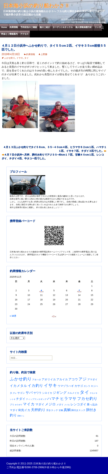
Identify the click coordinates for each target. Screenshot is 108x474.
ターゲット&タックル (63, 27)
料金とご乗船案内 (9, 34)
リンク (98, 27)
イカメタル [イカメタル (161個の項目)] (18, 385)
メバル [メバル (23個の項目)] (67, 405)
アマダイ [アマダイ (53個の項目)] (92, 379)
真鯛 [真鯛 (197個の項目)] (67, 410)
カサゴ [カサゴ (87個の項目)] (78, 385)
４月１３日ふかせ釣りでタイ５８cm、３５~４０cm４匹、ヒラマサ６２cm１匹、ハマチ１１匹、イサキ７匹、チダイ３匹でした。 (54, 149)
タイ (26, 58)
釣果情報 (14, 27)
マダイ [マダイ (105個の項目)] (39, 404)
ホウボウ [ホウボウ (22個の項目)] (18, 405)
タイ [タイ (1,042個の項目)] (84, 392)
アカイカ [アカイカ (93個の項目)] (62, 379)
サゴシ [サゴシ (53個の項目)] (21, 393)
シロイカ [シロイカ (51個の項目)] (47, 393)
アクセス (24, 34)
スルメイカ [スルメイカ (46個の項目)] (73, 393)
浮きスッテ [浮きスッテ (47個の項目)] (52, 410)
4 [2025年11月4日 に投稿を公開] (41, 290)
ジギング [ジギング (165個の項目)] (60, 392)
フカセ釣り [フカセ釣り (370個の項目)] (87, 398)
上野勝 (44, 54)
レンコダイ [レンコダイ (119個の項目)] (78, 404)
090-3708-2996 (35, 467)
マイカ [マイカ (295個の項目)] (29, 404)
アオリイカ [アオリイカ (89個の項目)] (49, 379)
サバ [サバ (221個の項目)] (29, 393)
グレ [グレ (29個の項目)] (15, 393)
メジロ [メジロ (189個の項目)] (50, 404)
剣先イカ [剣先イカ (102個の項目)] (24, 410)
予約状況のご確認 (28, 27)
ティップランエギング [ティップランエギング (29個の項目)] (36, 399)
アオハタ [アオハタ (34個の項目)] (36, 379)
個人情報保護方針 (83, 27)
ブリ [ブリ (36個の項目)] (12, 404)
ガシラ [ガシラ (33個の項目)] (87, 386)
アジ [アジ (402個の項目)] (83, 379)
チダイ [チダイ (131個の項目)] (20, 399)
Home (4, 27)
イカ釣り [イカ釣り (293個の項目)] (35, 386)
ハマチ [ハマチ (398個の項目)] (53, 398)
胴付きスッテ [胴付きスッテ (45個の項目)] (78, 410)
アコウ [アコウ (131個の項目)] (73, 379)
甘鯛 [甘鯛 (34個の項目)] (61, 410)
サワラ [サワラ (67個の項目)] (37, 392)
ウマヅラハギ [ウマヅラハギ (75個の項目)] (66, 385)
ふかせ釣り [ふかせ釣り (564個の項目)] (21, 379)
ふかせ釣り (9, 58)
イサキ (19, 58)
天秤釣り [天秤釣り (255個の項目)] (38, 410)
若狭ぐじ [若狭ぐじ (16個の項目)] (20, 416)
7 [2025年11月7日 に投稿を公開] (79, 290)
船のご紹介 (45, 27)
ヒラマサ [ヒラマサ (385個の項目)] (68, 398)
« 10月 (13, 316)
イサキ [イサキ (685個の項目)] (50, 385)
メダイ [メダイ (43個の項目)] (60, 404)
